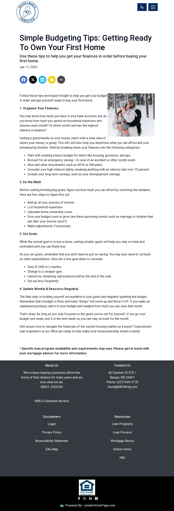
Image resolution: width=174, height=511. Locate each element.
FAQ (122, 458)
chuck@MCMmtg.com (122, 387)
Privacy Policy (52, 432)
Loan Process (122, 432)
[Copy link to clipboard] (61, 80)
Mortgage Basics (122, 441)
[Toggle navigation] (153, 7)
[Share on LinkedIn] (42, 80)
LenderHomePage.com (99, 505)
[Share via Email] (52, 80)
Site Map (52, 449)
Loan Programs (122, 424)
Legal (52, 424)
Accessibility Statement (51, 441)
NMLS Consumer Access (52, 401)
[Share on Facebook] (23, 80)
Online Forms (122, 449)
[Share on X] (33, 80)
